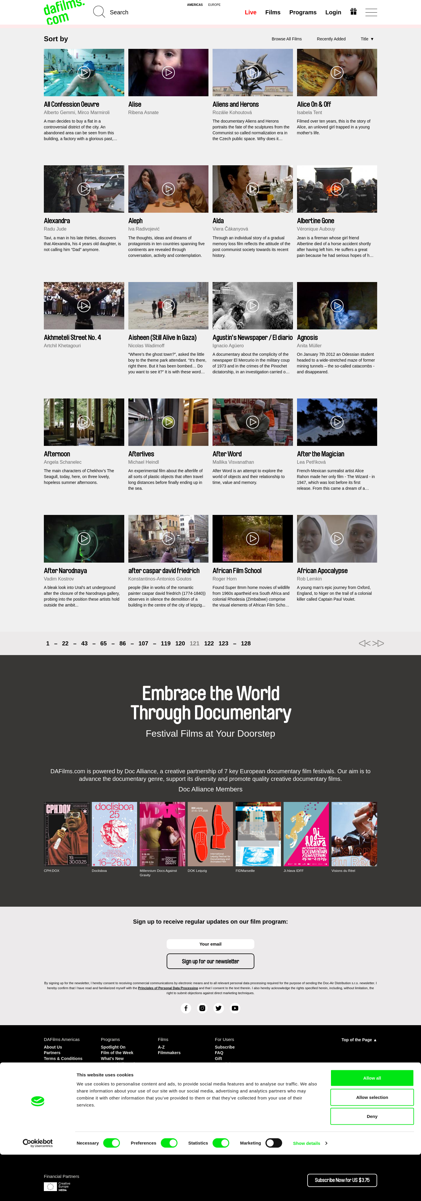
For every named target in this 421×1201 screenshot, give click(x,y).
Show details (306, 1189)
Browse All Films (287, 39)
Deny (372, 1162)
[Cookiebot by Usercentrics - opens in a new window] (37, 1189)
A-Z (161, 1046)
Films (272, 12)
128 (246, 643)
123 (223, 643)
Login (333, 12)
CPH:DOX (52, 871)
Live (250, 12)
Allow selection (372, 1143)
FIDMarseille (245, 871)
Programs (302, 12)
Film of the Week (118, 1052)
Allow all (372, 1124)
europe (214, 5)
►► (370, 643)
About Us (53, 1046)
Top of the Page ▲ (359, 1039)
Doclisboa (99, 871)
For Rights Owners (234, 1062)
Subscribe (225, 1046)
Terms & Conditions (64, 1057)
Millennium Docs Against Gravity (159, 873)
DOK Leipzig (197, 871)
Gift (218, 1057)
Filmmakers (170, 1052)
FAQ (219, 1052)
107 (143, 643)
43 (84, 643)
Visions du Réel (344, 871)
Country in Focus (119, 1068)
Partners (53, 1052)
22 (65, 643)
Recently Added (331, 39)
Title (364, 39)
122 (209, 643)
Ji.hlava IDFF (294, 871)
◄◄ (346, 643)
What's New (113, 1057)
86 (122, 643)
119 (165, 643)
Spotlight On (114, 1046)
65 (103, 643)
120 (180, 643)
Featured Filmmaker (122, 1062)
